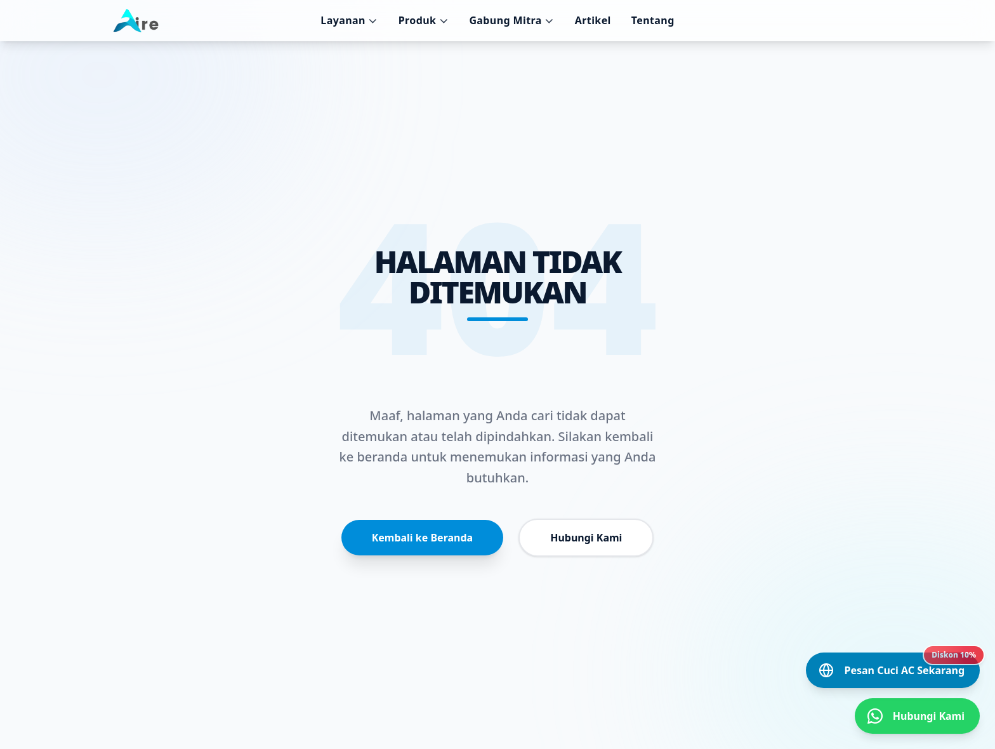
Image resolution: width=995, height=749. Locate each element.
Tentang (653, 20)
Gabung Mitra (511, 20)
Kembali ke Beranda (422, 538)
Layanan (349, 20)
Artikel (593, 20)
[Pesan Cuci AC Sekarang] (893, 670)
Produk (424, 20)
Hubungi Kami (586, 538)
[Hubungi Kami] (917, 716)
